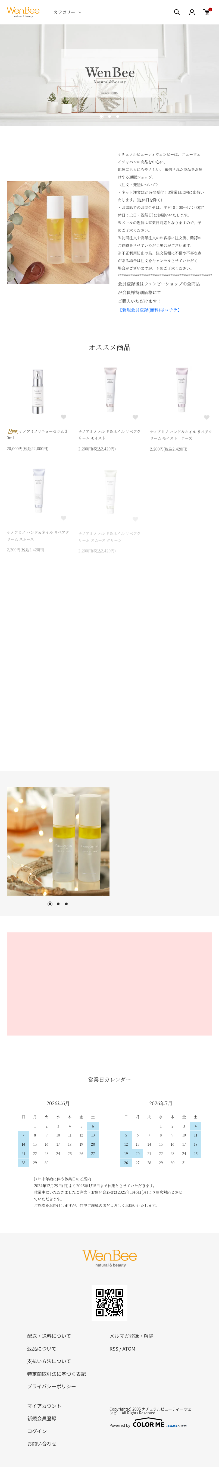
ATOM (128, 1348)
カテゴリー (64, 12)
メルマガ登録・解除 (132, 1335)
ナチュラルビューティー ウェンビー (151, 1410)
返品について (41, 1348)
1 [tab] (50, 904)
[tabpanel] (58, 841)
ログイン (37, 1430)
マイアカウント (44, 1405)
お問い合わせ (42, 1443)
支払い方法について (49, 1360)
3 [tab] (66, 904)
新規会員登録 (42, 1418)
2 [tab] (58, 904)
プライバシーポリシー (51, 1386)
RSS (114, 1348)
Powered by (148, 1422)
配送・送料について (49, 1335)
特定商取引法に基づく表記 (56, 1373)
